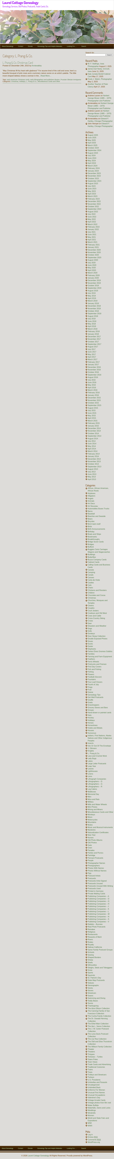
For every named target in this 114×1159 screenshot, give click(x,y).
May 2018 (92, 324)
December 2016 (94, 367)
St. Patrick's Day (94, 978)
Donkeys (91, 634)
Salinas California (95, 947)
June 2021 (92, 234)
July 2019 (92, 293)
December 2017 (94, 337)
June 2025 (92, 138)
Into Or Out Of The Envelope (99, 746)
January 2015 (93, 426)
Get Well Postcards (95, 697)
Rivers (90, 939)
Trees (90, 1072)
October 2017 (93, 342)
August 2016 (93, 377)
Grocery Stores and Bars (98, 708)
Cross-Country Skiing (96, 618)
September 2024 (94, 150)
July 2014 (92, 441)
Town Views (92, 1062)
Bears (90, 519)
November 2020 (94, 252)
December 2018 (94, 306)
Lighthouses (93, 771)
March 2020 (92, 273)
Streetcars (92, 993)
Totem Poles (93, 1059)
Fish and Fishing (94, 669)
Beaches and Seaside (97, 516)
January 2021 (93, 247)
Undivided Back (94, 1087)
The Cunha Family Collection (99, 1016)
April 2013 (92, 479)
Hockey (91, 718)
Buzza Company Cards (97, 560)
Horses (91, 723)
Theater (91, 1049)
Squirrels (91, 975)
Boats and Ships (94, 534)
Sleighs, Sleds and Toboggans (100, 968)
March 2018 (92, 329)
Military (91, 802)
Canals (90, 575)
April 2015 (92, 418)
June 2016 (92, 382)
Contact (20, 46)
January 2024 (93, 171)
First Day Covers (94, 667)
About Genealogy (7, 46)
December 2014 (94, 428)
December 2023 (94, 173)
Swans (90, 996)
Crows (90, 621)
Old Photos (92, 843)
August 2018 (93, 316)
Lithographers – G (95, 784)
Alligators (91, 496)
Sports (90, 973)
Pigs (89, 873)
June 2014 (92, 444)
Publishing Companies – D (98, 899)
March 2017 (92, 359)
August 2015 (93, 408)
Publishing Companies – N (98, 917)
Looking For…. (72, 46)
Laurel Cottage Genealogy (38, 1156)
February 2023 (94, 199)
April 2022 (92, 222)
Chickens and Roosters (97, 590)
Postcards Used (94, 888)
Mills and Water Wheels (97, 804)
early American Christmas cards (18, 80)
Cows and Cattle (94, 616)
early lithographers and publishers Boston (45, 80)
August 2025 (93, 135)
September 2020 (94, 257)
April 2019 (92, 298)
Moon (90, 817)
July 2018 (92, 319)
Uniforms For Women (96, 1090)
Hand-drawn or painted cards (99, 713)
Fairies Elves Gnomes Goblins (100, 651)
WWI (90, 1123)
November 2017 (94, 339)
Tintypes (91, 1054)
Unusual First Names (96, 1093)
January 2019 (93, 303)
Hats (90, 715)
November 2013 (94, 461)
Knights (91, 751)
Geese (90, 692)
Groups (91, 710)
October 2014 (93, 433)
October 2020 (93, 255)
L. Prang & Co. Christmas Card (18, 62)
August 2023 (93, 183)
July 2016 (92, 380)
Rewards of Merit (95, 937)
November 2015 (94, 400)
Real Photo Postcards (96, 927)
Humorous (92, 733)
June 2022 (92, 217)
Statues (91, 983)
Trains (90, 1070)
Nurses (91, 838)
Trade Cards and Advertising (99, 1064)
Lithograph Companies (97, 779)
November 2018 (94, 309)
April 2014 (92, 449)
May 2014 (92, 446)
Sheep (90, 960)
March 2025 (92, 145)
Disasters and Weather (97, 626)
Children (91, 593)
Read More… (46, 76)
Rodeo (90, 942)
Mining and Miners (95, 809)
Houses (91, 730)
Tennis (90, 1003)
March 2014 (92, 451)
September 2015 (94, 405)
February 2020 (94, 275)
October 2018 (93, 311)
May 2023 (92, 191)
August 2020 (93, 260)
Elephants (92, 649)
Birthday (91, 532)
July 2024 (92, 155)
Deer (90, 623)
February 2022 (94, 227)
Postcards (92, 878)
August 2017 (93, 347)
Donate (30, 46)
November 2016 (94, 370)
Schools (91, 952)
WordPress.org (94, 1142)
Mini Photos (92, 807)
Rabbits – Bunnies (95, 924)
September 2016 (94, 375)
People (90, 860)
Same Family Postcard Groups (100, 950)
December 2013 (94, 459)
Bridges (91, 544)
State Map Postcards (96, 980)
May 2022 (92, 219)
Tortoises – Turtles (95, 1057)
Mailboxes (92, 792)
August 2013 (93, 469)
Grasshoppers (93, 705)
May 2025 (92, 140)
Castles (91, 583)
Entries (93, 1137)
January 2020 (93, 278)
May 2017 (92, 354)
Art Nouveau (93, 506)
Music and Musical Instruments (100, 827)
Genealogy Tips (94, 695)
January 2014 (93, 456)
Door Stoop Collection (97, 636)
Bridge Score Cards (96, 542)
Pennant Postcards (95, 858)
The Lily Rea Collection (97, 1039)
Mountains (92, 822)
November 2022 (94, 204)
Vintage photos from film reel (99, 1103)
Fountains (92, 679)
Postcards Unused (95, 883)
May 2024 (92, 161)
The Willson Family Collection (100, 1047)
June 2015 (92, 413)
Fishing (91, 672)
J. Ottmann (92, 748)
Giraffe (90, 700)
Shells (90, 962)
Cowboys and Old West (97, 613)
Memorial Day (93, 794)
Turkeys (91, 1077)
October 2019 (93, 286)
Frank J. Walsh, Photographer (100, 79)
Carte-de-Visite (94, 580)
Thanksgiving (93, 1006)
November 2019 (94, 283)
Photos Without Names (97, 871)
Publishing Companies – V (98, 922)
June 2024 (92, 158)
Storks (90, 988)
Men (89, 797)
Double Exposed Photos (97, 639)
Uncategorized (94, 1085)
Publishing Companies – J (98, 906)
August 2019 (93, 291)
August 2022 (93, 212)
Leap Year (92, 766)
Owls (90, 845)
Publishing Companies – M (98, 914)
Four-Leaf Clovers (95, 682)
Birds (90, 526)
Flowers (91, 674)
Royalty (91, 945)
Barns (90, 511)
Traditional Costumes (96, 1067)
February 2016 (94, 393)
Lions (90, 776)
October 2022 (93, 206)
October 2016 (93, 372)
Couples (91, 608)
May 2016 (92, 385)
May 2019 (92, 296)
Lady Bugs (92, 758)
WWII (90, 1126)
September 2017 (94, 344)
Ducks (90, 644)
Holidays (22, 81)
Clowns (91, 605)
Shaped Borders (94, 957)
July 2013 (92, 472)
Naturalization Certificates (98, 832)
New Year (92, 835)
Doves (90, 641)
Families (91, 654)
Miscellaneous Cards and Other (49, 81)
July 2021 (92, 232)
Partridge (91, 855)
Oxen (90, 848)
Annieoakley (37, 66)
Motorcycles (92, 820)
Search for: (89, 53)
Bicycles (91, 521)
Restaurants (93, 934)
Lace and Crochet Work (97, 756)
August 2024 (93, 153)
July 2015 (92, 410)
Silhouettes (92, 965)
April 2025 (92, 143)
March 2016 (92, 390)
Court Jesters (93, 611)
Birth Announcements (96, 529)
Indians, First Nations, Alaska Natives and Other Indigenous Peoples (100, 738)
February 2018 (94, 331)
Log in (90, 1135)
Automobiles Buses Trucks (98, 509)
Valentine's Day (94, 1098)
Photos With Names (96, 868)
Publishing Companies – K (98, 909)
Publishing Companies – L (98, 911)
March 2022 (92, 224)
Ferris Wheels (93, 662)
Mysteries (92, 830)
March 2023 (92, 196)
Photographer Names (96, 863)
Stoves (90, 990)
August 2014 (93, 439)
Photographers (94, 866)
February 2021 (94, 245)
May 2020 (92, 268)
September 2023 (94, 181)
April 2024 (92, 163)
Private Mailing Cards (96, 894)
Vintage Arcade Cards (96, 1100)
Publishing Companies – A (98, 896)
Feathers (91, 659)
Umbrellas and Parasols (97, 1082)
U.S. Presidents (94, 1080)
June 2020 (92, 265)
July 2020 (92, 263)
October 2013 (93, 464)
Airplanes (91, 493)
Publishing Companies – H (98, 904)
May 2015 (92, 416)
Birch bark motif (94, 524)
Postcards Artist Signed (97, 881)
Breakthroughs (94, 539)
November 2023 (94, 176)
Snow (90, 970)
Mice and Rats (93, 799)
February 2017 (94, 362)
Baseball (91, 514)
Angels (90, 498)
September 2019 (94, 288)
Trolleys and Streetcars (97, 1075)
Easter (90, 646)
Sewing (91, 955)
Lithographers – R (95, 787)
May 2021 (92, 237)
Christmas (14, 81)
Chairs (90, 588)
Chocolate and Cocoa (96, 595)
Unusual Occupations (96, 1095)
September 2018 (94, 314)
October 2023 (93, 178)
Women (91, 1115)
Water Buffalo (93, 1105)
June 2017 (92, 352)
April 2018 (92, 326)
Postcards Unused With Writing (100, 886)
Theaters (91, 1052)
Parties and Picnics (95, 853)
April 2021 (92, 240)
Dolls (90, 631)
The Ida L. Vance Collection (99, 1026)
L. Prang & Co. (31, 81)
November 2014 (94, 431)
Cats (90, 585)
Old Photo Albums (95, 840)
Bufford (91, 547)
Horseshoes (92, 725)
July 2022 (92, 214)
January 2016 (93, 395)
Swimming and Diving (96, 998)
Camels (91, 570)
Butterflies (92, 557)
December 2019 (94, 280)
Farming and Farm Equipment (100, 657)
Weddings (92, 1110)
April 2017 (92, 357)
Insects (91, 743)
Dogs (90, 628)
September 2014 (94, 436)
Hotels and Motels (95, 728)
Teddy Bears (93, 1001)
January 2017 (93, 365)
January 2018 (93, 334)
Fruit (89, 690)
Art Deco (91, 503)
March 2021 (92, 242)
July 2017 (92, 349)
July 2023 (92, 186)
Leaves (91, 769)
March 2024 (92, 166)
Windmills (92, 1113)
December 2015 (94, 398)
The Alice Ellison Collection (99, 1008)
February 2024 (94, 168)
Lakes (90, 761)
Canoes (91, 577)
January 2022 (93, 229)
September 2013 (94, 467)
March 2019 (92, 301)
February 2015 (94, 423)
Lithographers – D (95, 781)
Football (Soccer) (95, 677)
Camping (91, 572)
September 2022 (94, 209)
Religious (91, 932)
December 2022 (94, 201)
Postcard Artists (94, 876)
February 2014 (94, 454)
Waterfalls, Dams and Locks (99, 1108)
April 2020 (92, 270)
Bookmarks (92, 537)
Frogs (90, 687)
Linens (90, 774)
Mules (90, 825)
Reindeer (91, 929)
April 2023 (92, 194)
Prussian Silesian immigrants (71, 80)
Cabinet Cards (93, 562)
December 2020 (94, 250)
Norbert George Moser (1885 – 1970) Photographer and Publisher (99, 98)
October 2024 (93, 148)
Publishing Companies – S (98, 919)
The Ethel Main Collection (98, 1024)
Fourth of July (93, 685)
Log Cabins (92, 789)
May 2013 (92, 477)
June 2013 (92, 474)
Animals (91, 501)
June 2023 (92, 189)
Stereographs (93, 985)
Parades (91, 850)
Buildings (91, 554)
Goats (90, 702)
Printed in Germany (96, 891)
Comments (94, 1140)
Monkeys (91, 815)
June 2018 (92, 321)
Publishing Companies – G (98, 901)
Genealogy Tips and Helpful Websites (49, 46)
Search (83, 46)
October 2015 (93, 403)
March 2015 (92, 421)
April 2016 (92, 388)
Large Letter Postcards (97, 764)
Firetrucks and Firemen (97, 664)
